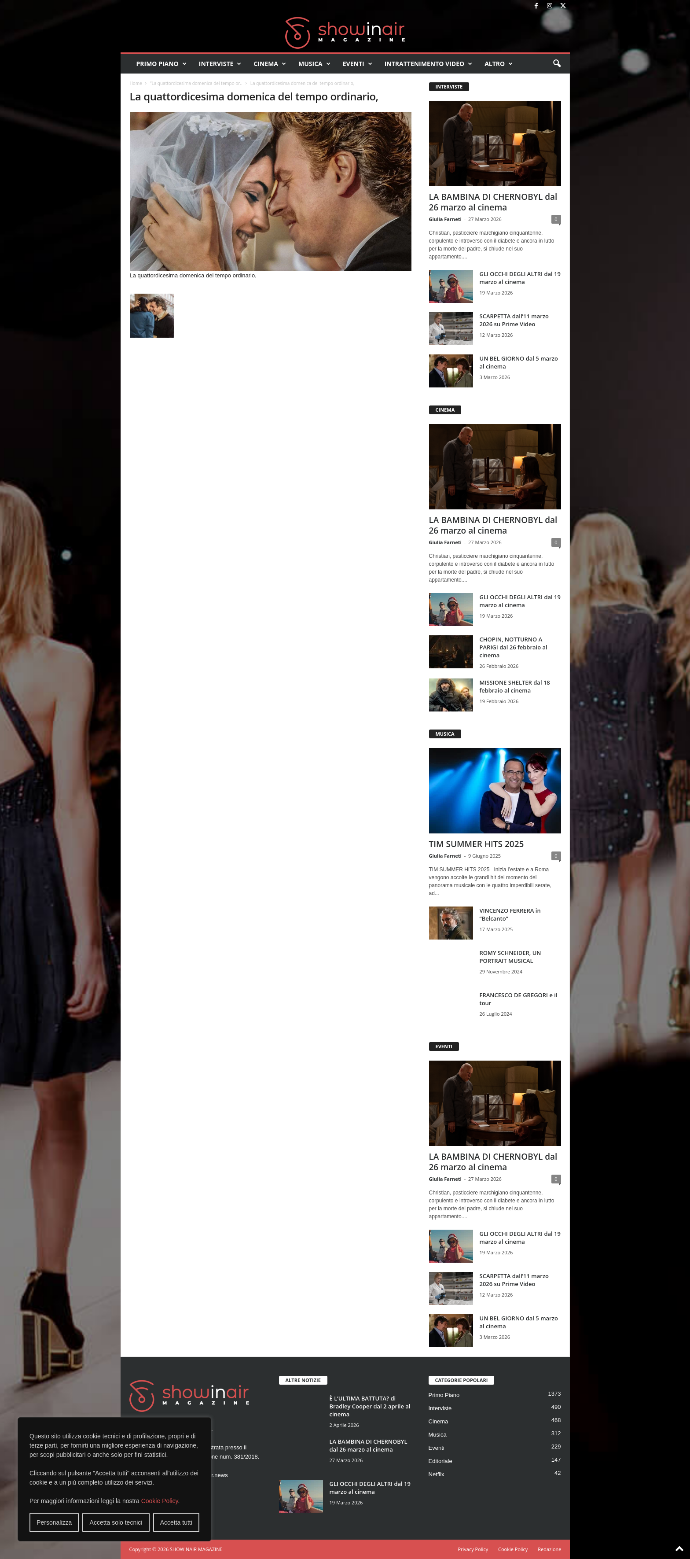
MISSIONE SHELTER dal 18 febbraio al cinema (515, 686)
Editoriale (440, 1461)
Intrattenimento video (429, 64)
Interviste (220, 64)
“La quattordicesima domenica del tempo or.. (196, 83)
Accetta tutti (176, 1522)
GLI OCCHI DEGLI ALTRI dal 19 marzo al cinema (520, 278)
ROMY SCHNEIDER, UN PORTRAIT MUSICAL (510, 957)
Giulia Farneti (445, 219)
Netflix (436, 1474)
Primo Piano (161, 64)
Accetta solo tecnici (116, 1522)
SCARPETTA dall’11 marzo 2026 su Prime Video (514, 320)
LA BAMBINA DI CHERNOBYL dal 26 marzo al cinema (493, 202)
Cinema (269, 64)
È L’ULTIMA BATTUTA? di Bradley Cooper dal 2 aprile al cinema (370, 1406)
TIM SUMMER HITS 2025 (476, 844)
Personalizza (54, 1522)
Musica (314, 64)
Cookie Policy (159, 1500)
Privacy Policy (473, 1549)
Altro (498, 64)
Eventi (357, 64)
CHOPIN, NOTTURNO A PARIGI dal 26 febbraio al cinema (513, 647)
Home (136, 83)
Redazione (549, 1549)
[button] (556, 64)
